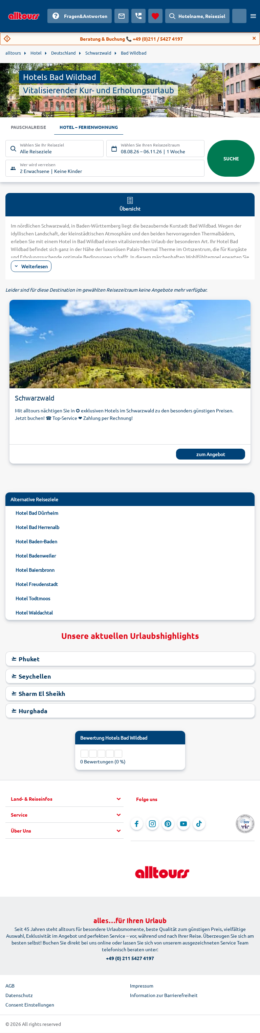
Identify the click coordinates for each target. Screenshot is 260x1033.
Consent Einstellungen (29, 1005)
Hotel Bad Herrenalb (37, 527)
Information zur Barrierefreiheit (164, 995)
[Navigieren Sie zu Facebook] (137, 824)
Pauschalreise (29, 127)
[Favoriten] (155, 16)
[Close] (254, 38)
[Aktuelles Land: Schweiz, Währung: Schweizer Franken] (239, 16)
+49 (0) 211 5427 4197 (130, 958)
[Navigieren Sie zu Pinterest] (168, 824)
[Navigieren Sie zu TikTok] (199, 824)
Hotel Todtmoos (33, 599)
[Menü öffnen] (253, 16)
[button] (67, 799)
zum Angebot (210, 454)
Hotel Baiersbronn (35, 570)
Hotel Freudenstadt (37, 584)
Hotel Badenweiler (36, 556)
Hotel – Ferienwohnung (93, 127)
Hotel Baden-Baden (36, 542)
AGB (10, 986)
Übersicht (130, 204)
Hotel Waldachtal (34, 613)
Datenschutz (19, 995)
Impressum (141, 986)
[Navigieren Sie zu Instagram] (152, 824)
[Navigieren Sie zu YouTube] (183, 824)
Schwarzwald (35, 398)
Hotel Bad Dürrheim (37, 513)
